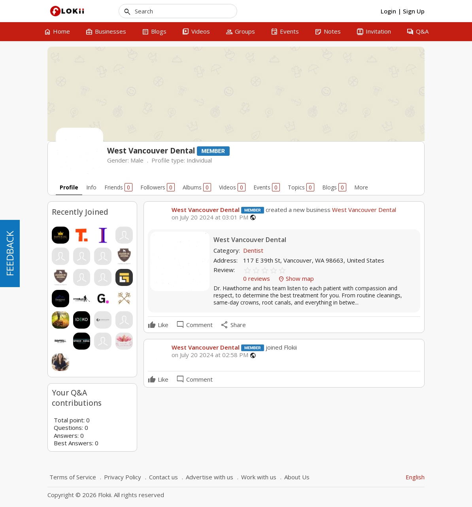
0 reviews (257, 278)
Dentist (253, 250)
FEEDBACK (9, 253)
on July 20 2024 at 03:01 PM (210, 217)
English (415, 477)
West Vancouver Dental (206, 210)
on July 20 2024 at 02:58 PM (210, 355)
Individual (199, 160)
